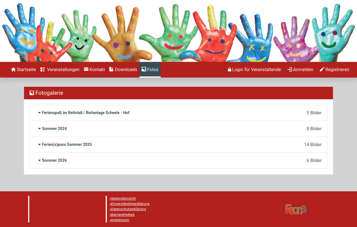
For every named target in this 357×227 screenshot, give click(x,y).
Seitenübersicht (123, 198)
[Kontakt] (94, 70)
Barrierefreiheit (123, 214)
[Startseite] (23, 70)
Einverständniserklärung (130, 204)
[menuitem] (23, 70)
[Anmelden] (254, 70)
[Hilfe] (150, 70)
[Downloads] (123, 70)
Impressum (120, 220)
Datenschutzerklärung (128, 209)
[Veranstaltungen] (60, 70)
